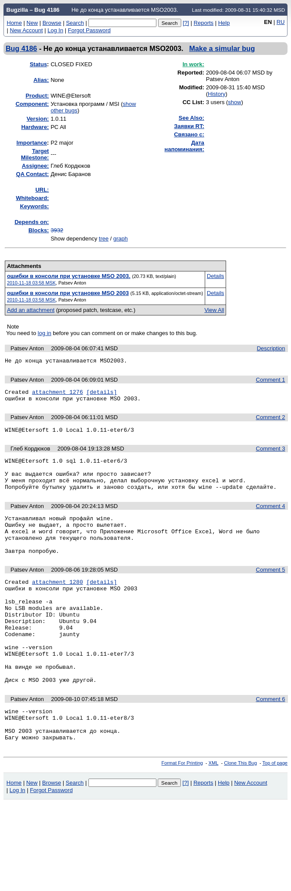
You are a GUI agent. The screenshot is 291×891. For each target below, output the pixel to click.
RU (281, 22)
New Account (26, 30)
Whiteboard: (32, 198)
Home (14, 23)
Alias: (41, 80)
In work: (193, 64)
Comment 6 (270, 739)
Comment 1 (270, 381)
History (216, 94)
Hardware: (35, 127)
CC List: (193, 102)
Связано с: (189, 134)
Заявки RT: (189, 126)
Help (224, 23)
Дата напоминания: (184, 145)
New (32, 23)
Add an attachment (30, 310)
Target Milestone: (35, 154)
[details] (101, 394)
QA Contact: (32, 174)
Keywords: (34, 206)
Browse (51, 23)
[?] (186, 23)
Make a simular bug (222, 48)
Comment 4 (270, 518)
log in (44, 333)
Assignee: (35, 166)
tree (103, 238)
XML (214, 810)
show (234, 102)
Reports (204, 23)
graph (120, 238)
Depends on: (31, 222)
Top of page (275, 810)
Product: (37, 95)
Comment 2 (270, 421)
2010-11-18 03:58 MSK (31, 282)
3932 (57, 230)
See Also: (191, 118)
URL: (42, 189)
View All (214, 310)
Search (75, 23)
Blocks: (38, 230)
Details (215, 276)
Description (271, 348)
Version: (38, 118)
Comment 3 (270, 454)
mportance (32, 142)
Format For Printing (182, 810)
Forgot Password (89, 30)
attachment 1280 (57, 602)
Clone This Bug (240, 810)
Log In (55, 30)
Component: (32, 104)
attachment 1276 (57, 394)
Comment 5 (270, 589)
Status (38, 64)
